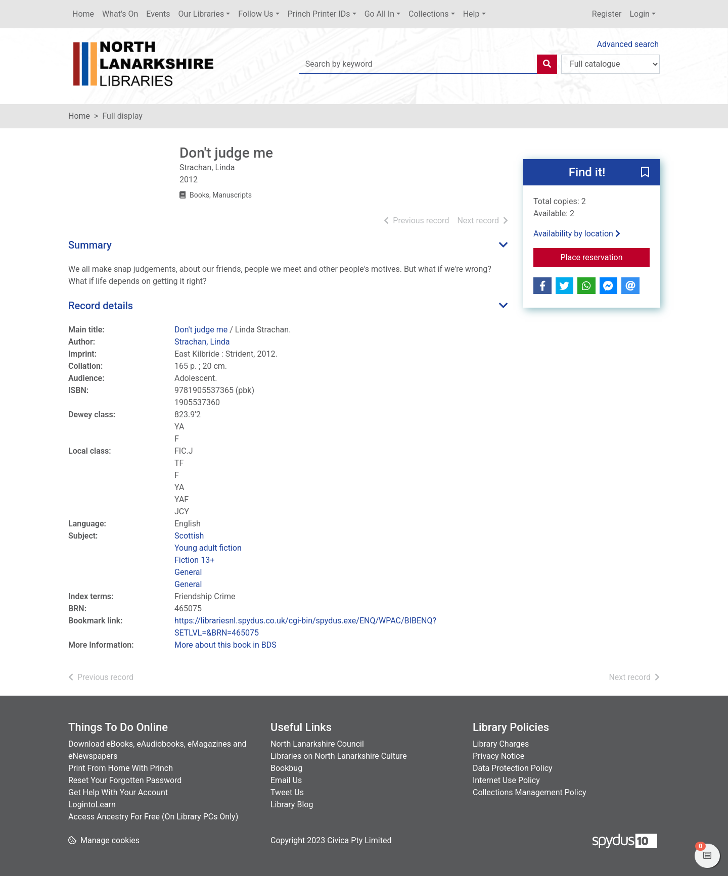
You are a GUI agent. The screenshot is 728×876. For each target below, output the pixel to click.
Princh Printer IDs (319, 14)
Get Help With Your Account (118, 792)
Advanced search (628, 44)
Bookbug (286, 768)
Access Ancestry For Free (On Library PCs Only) (153, 816)
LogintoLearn (92, 804)
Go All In (379, 14)
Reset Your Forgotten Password (124, 780)
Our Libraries (201, 14)
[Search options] (610, 64)
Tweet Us (287, 792)
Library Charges (501, 744)
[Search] (547, 64)
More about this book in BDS (225, 645)
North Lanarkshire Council (317, 744)
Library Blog (291, 804)
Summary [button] (90, 245)
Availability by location (576, 233)
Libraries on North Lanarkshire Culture (338, 756)
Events (158, 14)
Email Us (286, 780)
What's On (120, 14)
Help (471, 14)
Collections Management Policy (529, 792)
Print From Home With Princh (120, 768)
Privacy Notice (498, 756)
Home (83, 14)
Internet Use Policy (506, 780)
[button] (645, 172)
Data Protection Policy (513, 768)
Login (639, 14)
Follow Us (255, 14)
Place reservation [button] (605, 256)
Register (607, 14)
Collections (428, 14)
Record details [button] (100, 306)
